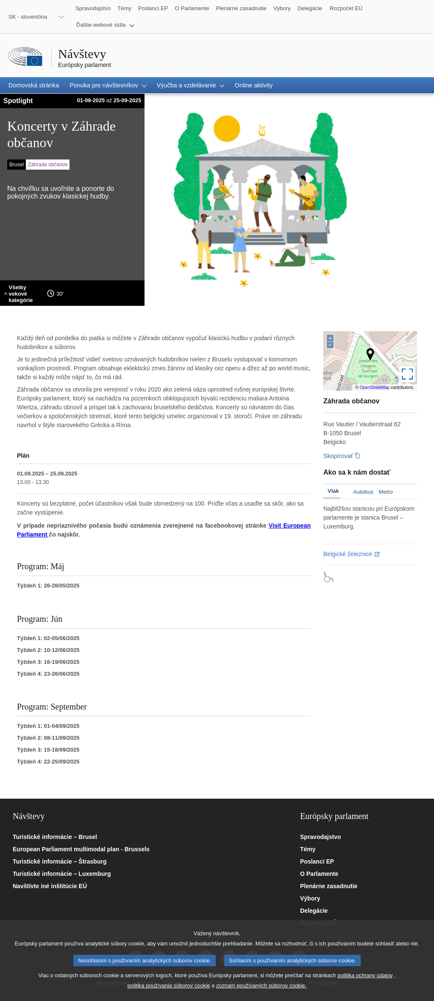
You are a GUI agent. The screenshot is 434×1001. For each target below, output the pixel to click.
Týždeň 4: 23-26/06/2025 (48, 674)
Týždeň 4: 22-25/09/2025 (48, 761)
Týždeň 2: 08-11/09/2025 (48, 738)
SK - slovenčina (27, 17)
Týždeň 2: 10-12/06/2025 (48, 650)
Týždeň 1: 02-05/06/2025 (48, 638)
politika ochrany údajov (364, 979)
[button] (105, 25)
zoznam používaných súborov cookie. (261, 989)
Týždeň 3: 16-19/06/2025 (48, 662)
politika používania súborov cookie (169, 989)
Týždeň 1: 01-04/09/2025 (48, 726)
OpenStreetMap (375, 387)
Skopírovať (338, 456)
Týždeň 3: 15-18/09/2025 (48, 750)
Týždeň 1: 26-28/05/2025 (48, 585)
